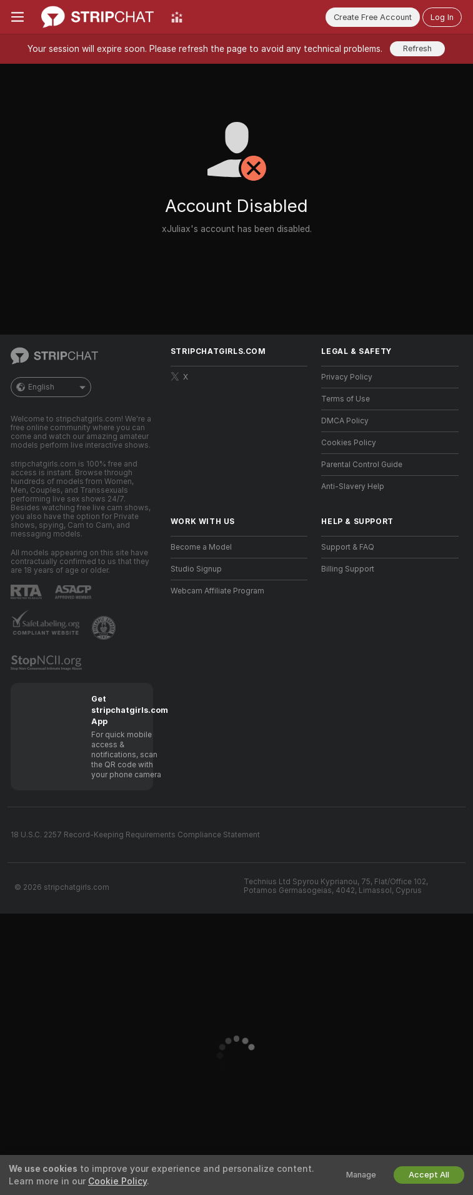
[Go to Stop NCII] (47, 662)
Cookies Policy (348, 442)
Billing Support (347, 569)
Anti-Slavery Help (352, 486)
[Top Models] (177, 17)
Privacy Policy (346, 377)
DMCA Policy (345, 420)
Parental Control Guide (361, 464)
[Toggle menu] (17, 17)
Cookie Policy (117, 1181)
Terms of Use (345, 399)
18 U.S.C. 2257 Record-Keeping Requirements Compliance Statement (135, 834)
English (51, 387)
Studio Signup (196, 569)
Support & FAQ (347, 547)
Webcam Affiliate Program (217, 591)
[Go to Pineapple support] (105, 628)
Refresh (417, 48)
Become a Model (201, 547)
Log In (442, 17)
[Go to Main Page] (97, 17)
